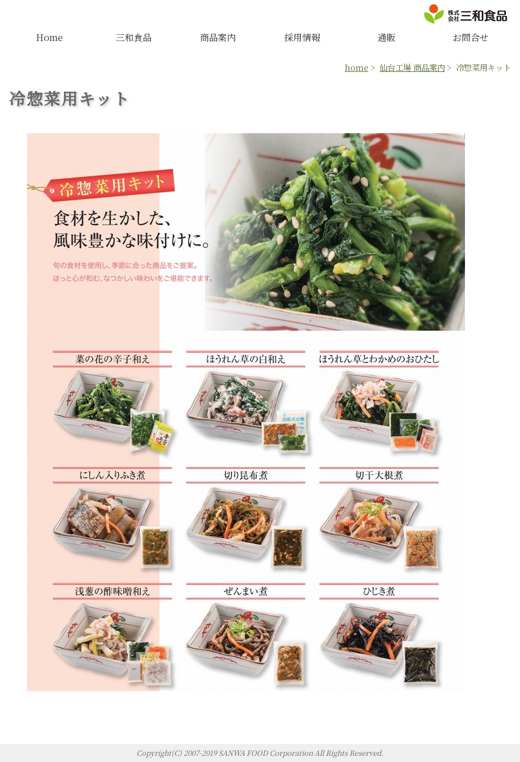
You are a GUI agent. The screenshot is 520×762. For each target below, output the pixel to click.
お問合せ (471, 37)
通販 (386, 37)
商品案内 (218, 37)
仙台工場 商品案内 (412, 67)
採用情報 (302, 37)
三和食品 (134, 37)
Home (49, 37)
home (356, 67)
